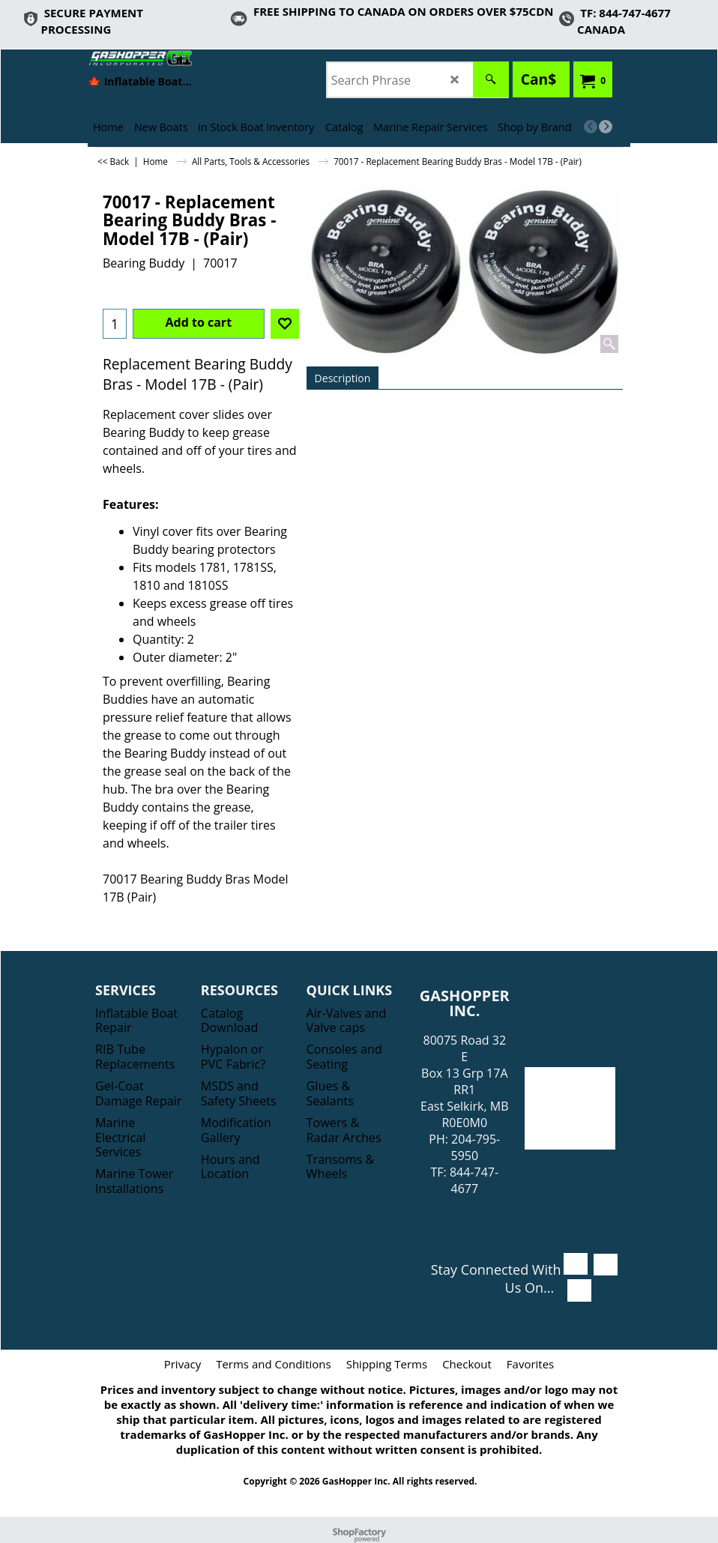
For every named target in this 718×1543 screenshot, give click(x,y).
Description (343, 378)
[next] (605, 126)
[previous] (590, 126)
